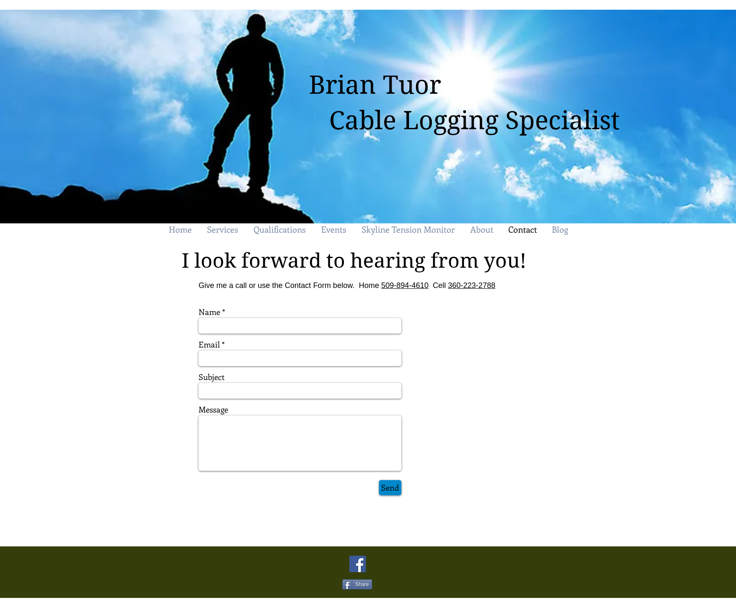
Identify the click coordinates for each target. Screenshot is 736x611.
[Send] (390, 487)
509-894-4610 (404, 285)
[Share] (357, 584)
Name (209, 312)
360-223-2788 (471, 285)
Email (209, 344)
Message (213, 409)
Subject (212, 377)
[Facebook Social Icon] (357, 564)
